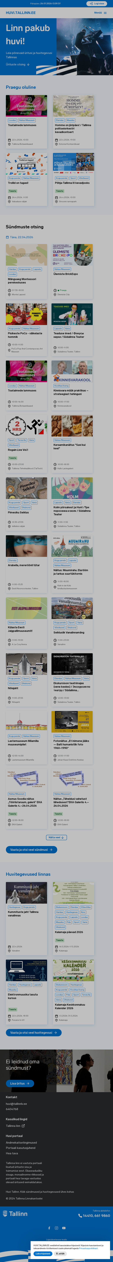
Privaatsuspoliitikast (88, 1250)
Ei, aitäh (60, 1255)
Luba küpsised (43, 1255)
